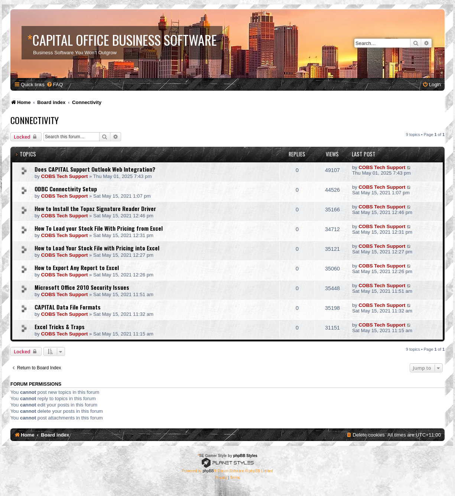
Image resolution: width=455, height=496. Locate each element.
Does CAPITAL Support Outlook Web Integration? (95, 169)
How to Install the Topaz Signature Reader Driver (95, 208)
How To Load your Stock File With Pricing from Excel (99, 228)
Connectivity (34, 120)
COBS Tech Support (64, 176)
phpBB (208, 471)
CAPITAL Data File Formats (68, 306)
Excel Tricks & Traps (60, 326)
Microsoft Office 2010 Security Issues (82, 287)
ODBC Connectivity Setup (66, 188)
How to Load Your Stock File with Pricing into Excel (97, 247)
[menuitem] (54, 84)
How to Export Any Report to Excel (77, 267)
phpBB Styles (245, 456)
